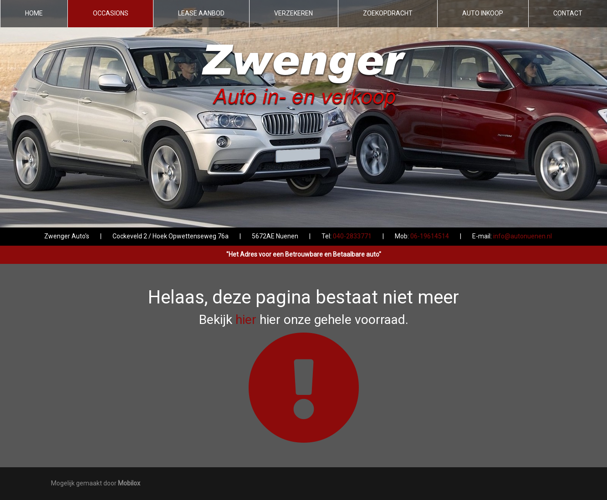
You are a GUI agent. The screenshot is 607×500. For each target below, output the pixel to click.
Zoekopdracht (388, 13)
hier (245, 319)
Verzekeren (293, 13)
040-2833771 (352, 236)
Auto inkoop (482, 13)
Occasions (110, 13)
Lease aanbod (201, 13)
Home (34, 13)
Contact (567, 13)
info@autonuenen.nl (522, 236)
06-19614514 (429, 236)
